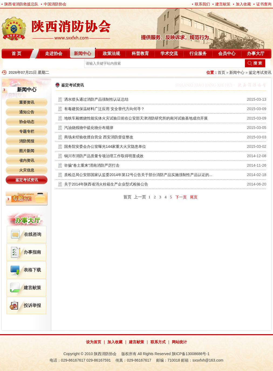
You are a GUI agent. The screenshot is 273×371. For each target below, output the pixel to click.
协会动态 (26, 122)
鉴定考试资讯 (260, 72)
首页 (221, 72)
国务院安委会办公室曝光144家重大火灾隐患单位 (105, 146)
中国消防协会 (55, 4)
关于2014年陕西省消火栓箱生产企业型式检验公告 (106, 184)
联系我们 (202, 4)
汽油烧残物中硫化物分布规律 (88, 127)
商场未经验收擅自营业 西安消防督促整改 (98, 137)
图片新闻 (26, 151)
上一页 (140, 197)
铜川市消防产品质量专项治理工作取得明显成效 (104, 156)
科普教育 (140, 53)
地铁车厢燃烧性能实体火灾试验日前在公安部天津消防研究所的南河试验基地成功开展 (136, 118)
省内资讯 (26, 160)
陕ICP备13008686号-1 (191, 354)
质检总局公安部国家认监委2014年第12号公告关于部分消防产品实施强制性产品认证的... (138, 175)
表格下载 (32, 270)
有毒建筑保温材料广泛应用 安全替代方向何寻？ (104, 109)
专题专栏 (26, 131)
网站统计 (179, 342)
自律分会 (15, 64)
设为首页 (93, 342)
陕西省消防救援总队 (21, 4)
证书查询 (263, 4)
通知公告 (26, 112)
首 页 (16, 53)
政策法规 (111, 53)
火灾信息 (26, 170)
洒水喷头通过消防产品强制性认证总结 (96, 99)
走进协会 (53, 53)
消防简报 (26, 141)
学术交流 (169, 53)
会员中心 (227, 53)
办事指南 (32, 252)
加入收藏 (243, 4)
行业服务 (198, 53)
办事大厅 (255, 53)
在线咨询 (32, 234)
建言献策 (222, 4)
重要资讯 (26, 102)
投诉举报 (32, 305)
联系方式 (158, 342)
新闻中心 (82, 53)
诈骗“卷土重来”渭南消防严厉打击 (92, 165)
